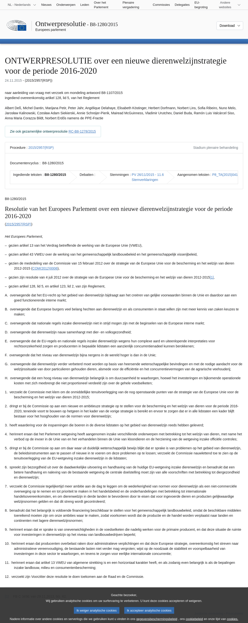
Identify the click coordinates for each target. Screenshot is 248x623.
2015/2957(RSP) (41, 148)
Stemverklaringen (145, 180)
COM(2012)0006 (44, 268)
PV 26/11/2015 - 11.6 (148, 175)
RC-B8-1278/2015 (82, 131)
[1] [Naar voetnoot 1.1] (212, 277)
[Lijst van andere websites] (228, 5)
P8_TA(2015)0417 (226, 175)
